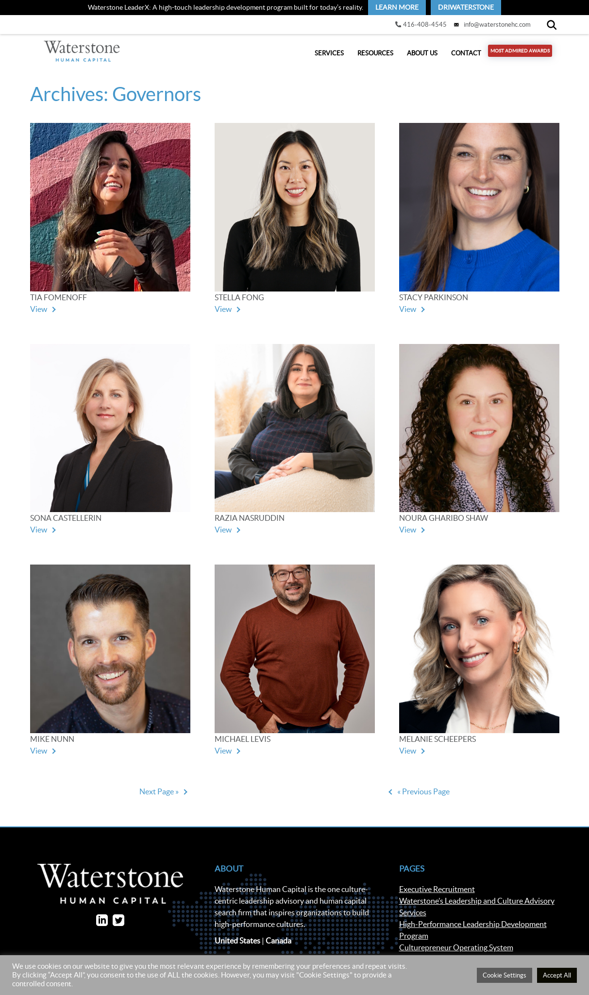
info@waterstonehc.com (497, 24)
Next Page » (159, 795)
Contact (466, 55)
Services (329, 55)
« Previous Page (423, 795)
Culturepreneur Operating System (456, 952)
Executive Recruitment (437, 894)
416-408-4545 (425, 24)
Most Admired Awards (520, 53)
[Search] (551, 24)
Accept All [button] (557, 975)
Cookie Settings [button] (504, 975)
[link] (397, 7)
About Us (422, 55)
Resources (375, 55)
